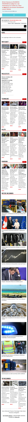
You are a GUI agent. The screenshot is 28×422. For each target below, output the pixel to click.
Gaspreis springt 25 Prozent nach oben (5, 388)
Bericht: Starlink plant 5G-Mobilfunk (14, 108)
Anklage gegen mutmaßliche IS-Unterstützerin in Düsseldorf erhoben (14, 318)
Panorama (11, 412)
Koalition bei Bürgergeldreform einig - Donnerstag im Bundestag (22, 52)
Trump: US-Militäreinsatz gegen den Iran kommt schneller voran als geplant (5, 172)
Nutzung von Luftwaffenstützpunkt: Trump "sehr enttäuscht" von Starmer (14, 300)
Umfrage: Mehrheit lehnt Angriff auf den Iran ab (13, 171)
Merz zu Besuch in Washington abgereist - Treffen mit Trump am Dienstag (5, 140)
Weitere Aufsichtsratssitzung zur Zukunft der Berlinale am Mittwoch (14, 140)
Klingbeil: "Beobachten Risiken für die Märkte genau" (12, 281)
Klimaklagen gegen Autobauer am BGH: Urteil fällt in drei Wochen (22, 389)
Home (9, 23)
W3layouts (17, 417)
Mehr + (24, 42)
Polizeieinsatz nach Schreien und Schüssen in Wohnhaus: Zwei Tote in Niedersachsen (13, 356)
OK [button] (14, 15)
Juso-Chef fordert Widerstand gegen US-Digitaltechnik (5, 108)
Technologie (16, 411)
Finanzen (12, 411)
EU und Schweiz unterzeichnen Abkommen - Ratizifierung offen (13, 231)
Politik (21, 411)
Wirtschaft (7, 411)
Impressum (23, 23)
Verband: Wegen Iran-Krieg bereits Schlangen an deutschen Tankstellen (13, 248)
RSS (12, 23)
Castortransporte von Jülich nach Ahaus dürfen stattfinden (13, 373)
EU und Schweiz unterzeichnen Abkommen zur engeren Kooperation (21, 140)
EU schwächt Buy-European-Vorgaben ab (5, 51)
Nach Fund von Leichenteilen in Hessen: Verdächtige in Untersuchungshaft (22, 172)
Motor (24, 411)
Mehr (3, 68)
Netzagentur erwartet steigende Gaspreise (13, 388)
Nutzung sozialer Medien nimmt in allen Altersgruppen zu (22, 109)
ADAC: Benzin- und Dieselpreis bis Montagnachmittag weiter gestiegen (14, 214)
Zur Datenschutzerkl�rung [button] (9, 11)
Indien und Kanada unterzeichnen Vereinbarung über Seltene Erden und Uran (14, 52)
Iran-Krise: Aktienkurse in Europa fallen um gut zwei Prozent (14, 263)
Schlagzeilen (16, 412)
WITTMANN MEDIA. (7, 415)
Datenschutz (17, 23)
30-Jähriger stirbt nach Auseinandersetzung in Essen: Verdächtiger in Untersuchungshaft (12, 337)
